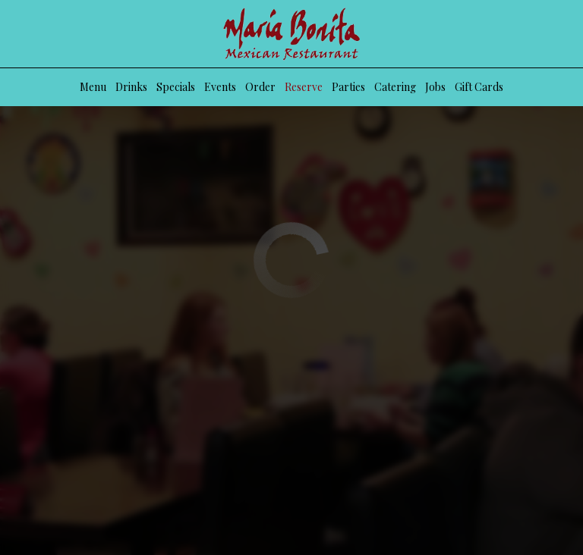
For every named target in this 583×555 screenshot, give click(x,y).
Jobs (435, 87)
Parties (348, 87)
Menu (93, 87)
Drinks (131, 87)
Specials (175, 87)
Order (260, 87)
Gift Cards (479, 87)
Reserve (304, 87)
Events (220, 87)
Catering (395, 87)
